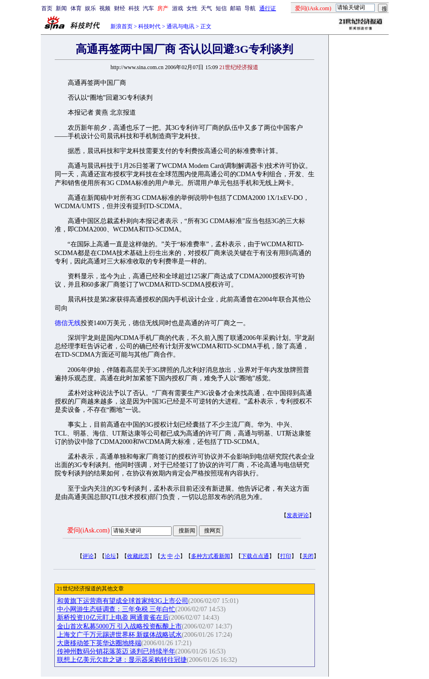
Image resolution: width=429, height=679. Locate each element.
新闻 (61, 8)
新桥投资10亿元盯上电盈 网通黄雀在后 (113, 617)
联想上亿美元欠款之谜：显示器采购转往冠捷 (122, 659)
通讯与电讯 (180, 26)
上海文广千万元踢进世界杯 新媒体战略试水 (119, 634)
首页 (46, 8)
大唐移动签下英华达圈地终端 (99, 643)
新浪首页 (121, 26)
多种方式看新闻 (210, 556)
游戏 (177, 8)
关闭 (308, 556)
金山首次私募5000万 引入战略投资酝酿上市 (119, 626)
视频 (104, 8)
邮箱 (235, 8)
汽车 (148, 8)
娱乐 (90, 8)
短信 (221, 8)
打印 (285, 556)
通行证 (267, 8)
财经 (119, 8)
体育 (76, 8)
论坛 (110, 556)
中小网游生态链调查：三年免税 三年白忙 (116, 609)
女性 (192, 8)
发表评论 (298, 515)
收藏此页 (138, 556)
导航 (250, 8)
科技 (134, 8)
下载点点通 (255, 556)
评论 (88, 556)
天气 (206, 8)
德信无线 (68, 323)
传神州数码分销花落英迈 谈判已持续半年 (116, 651)
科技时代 (149, 26)
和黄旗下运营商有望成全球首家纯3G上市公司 (122, 600)
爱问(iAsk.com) (88, 530)
